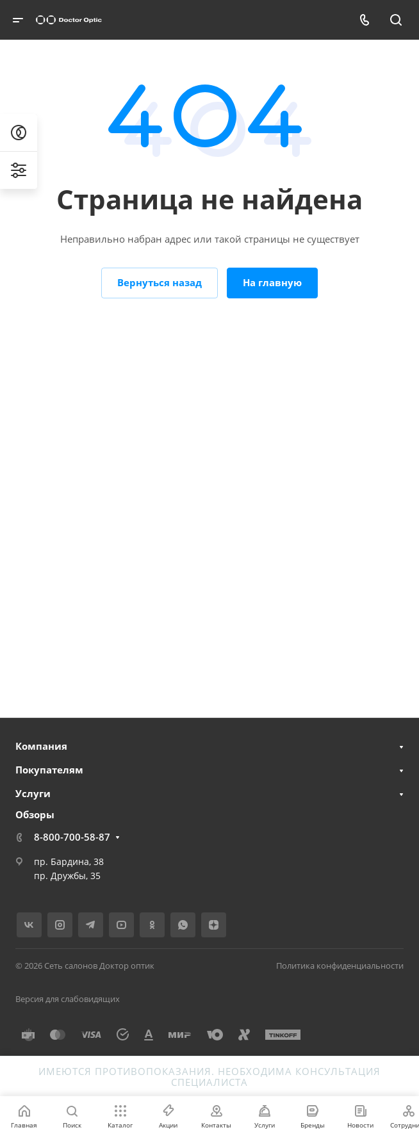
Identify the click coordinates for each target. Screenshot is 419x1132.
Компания (41, 746)
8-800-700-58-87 (72, 836)
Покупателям (49, 769)
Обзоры (34, 814)
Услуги (33, 793)
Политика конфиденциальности (340, 965)
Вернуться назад (159, 282)
